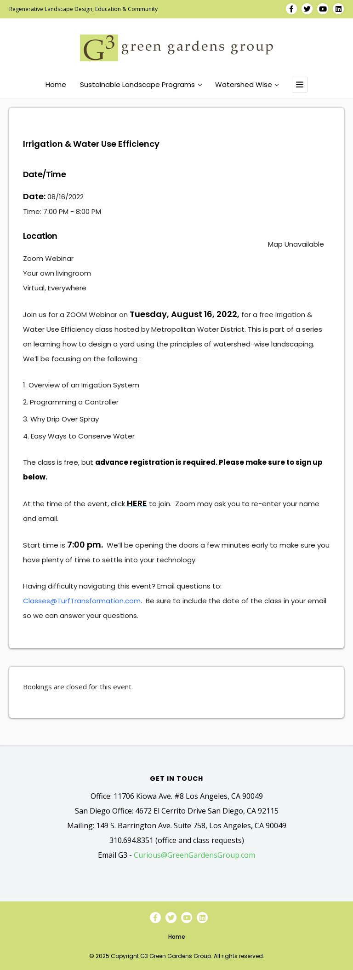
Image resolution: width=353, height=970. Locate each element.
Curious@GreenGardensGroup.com (194, 855)
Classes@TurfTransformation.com (82, 601)
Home (56, 84)
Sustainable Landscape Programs (140, 84)
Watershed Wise (247, 84)
